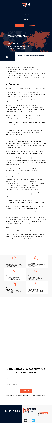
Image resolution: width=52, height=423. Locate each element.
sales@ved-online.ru (41, 415)
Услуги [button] (26, 14)
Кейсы (26, 17)
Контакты (26, 19)
